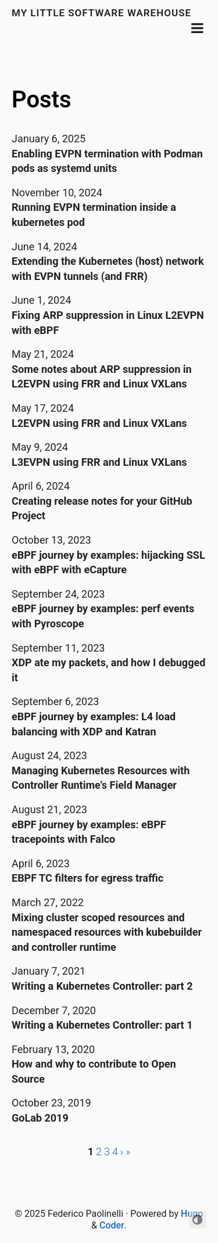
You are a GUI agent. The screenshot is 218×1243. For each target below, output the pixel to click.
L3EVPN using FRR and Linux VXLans (99, 462)
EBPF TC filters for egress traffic (87, 878)
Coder (111, 1225)
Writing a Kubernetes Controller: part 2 (102, 986)
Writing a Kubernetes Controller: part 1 (102, 1025)
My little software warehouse (101, 13)
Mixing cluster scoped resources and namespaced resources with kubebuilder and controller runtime (107, 932)
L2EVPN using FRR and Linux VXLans (99, 423)
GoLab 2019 (40, 1118)
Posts (42, 99)
